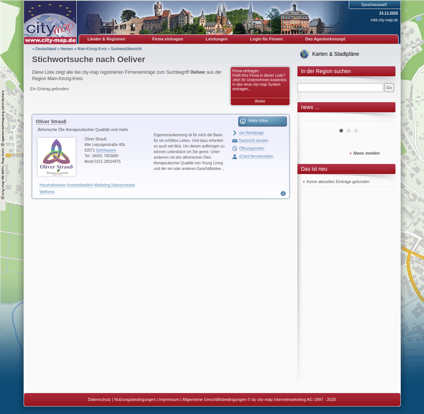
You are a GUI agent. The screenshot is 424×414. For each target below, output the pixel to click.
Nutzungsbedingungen (134, 399)
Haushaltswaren (53, 185)
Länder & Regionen (106, 39)
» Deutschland (45, 49)
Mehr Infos (258, 120)
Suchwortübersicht (126, 49)
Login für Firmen (266, 39)
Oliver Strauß (51, 121)
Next (385, 118)
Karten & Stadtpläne (335, 54)
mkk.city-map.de (384, 20)
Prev (313, 118)
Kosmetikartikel (80, 185)
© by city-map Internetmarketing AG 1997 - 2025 (292, 399)
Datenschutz (99, 399)
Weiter (260, 101)
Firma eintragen (168, 39)
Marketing (102, 185)
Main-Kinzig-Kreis (92, 49)
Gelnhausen (106, 150)
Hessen (67, 49)
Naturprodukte (123, 185)
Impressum (169, 399)
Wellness (47, 192)
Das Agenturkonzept (325, 39)
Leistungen (217, 39)
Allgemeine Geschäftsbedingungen (214, 399)
